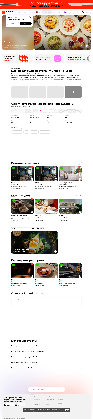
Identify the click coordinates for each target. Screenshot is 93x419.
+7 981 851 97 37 (69, 122)
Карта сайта (37, 404)
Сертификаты (61, 403)
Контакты (36, 407)
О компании (37, 399)
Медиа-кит (36, 396)
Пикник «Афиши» (50, 399)
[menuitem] (18, 12)
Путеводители (49, 401)
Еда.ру (47, 404)
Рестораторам (61, 396)
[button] (17, 132)
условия (35, 411)
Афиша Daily (48, 396)
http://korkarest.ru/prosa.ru (18, 128)
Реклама (36, 401)
